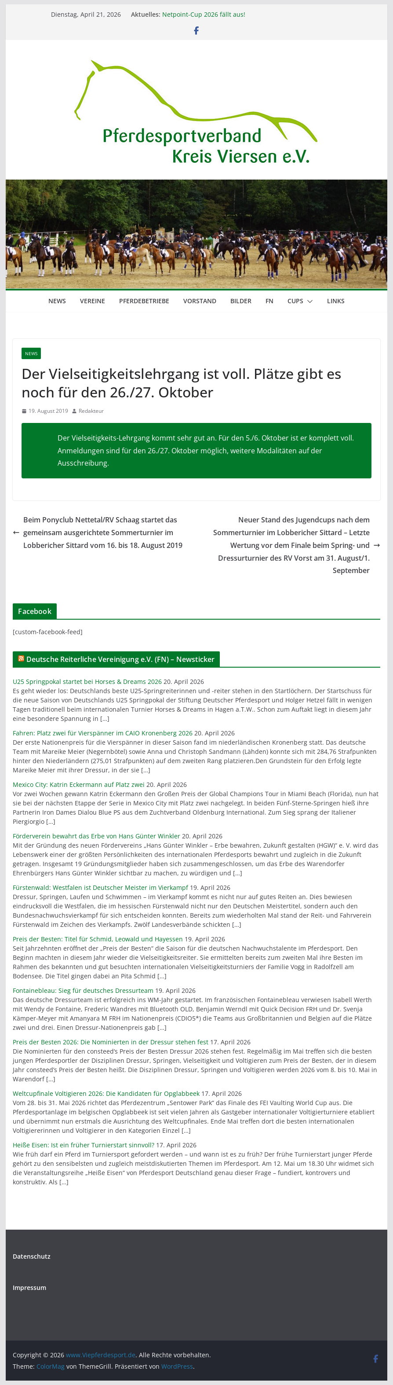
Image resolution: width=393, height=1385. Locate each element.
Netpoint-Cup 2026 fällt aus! (203, 14)
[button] (308, 301)
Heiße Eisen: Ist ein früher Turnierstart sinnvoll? (83, 1145)
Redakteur (91, 411)
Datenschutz (32, 1256)
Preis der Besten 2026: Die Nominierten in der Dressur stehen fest (110, 1042)
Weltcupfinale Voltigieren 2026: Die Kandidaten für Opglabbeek (106, 1093)
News (57, 301)
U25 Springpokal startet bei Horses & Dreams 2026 (87, 681)
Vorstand (199, 301)
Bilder (240, 301)
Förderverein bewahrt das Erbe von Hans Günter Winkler (96, 836)
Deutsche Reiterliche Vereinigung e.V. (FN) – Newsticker (120, 659)
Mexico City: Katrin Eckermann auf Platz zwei (79, 784)
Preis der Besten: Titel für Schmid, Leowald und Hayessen (98, 939)
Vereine (92, 301)
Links (336, 301)
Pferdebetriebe (144, 301)
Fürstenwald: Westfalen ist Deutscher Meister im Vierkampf (100, 887)
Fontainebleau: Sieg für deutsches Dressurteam (83, 990)
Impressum (29, 1287)
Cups (295, 301)
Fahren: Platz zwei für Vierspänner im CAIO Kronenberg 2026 (103, 733)
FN (269, 301)
